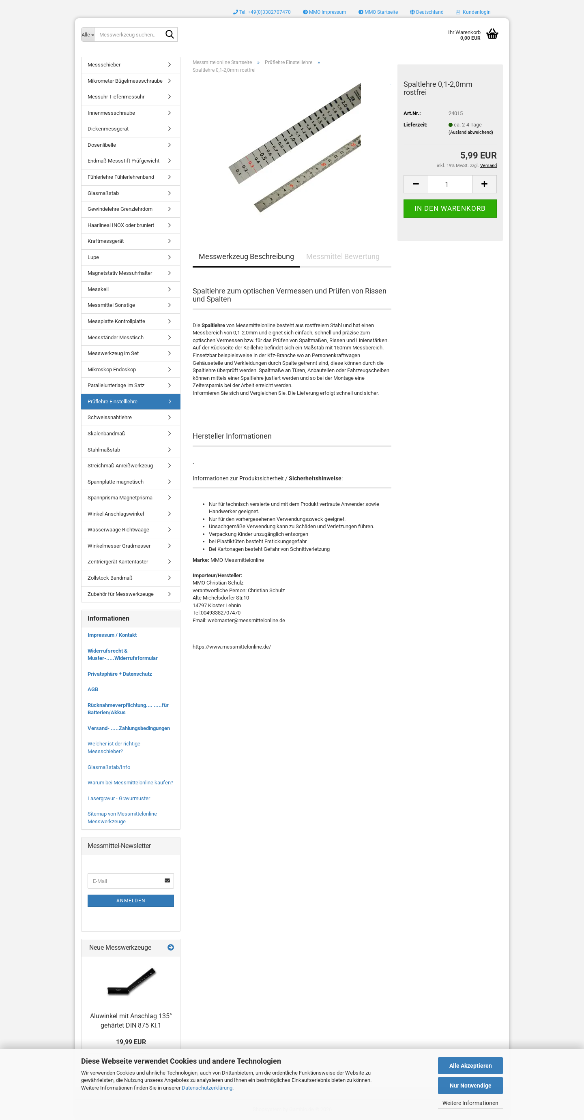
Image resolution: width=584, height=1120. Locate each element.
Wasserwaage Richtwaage (118, 530)
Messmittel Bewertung (343, 256)
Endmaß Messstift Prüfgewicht (123, 161)
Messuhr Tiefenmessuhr (116, 97)
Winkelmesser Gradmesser (119, 546)
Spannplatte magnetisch (116, 482)
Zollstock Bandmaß (110, 578)
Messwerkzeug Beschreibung (246, 256)
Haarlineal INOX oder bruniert (121, 225)
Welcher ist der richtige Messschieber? (114, 747)
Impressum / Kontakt (112, 635)
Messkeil (98, 289)
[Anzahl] (450, 184)
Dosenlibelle (102, 145)
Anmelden (131, 901)
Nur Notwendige (471, 1085)
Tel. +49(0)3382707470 (262, 12)
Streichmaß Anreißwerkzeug (120, 466)
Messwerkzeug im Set (113, 353)
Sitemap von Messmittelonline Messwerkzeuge (122, 817)
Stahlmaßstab (104, 450)
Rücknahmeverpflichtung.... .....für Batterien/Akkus (128, 709)
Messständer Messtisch (116, 337)
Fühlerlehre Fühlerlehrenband (121, 177)
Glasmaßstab (103, 193)
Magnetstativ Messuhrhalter (120, 273)
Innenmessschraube (111, 113)
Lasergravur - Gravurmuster (119, 798)
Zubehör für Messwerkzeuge (121, 594)
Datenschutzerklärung (207, 1088)
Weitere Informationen (470, 1103)
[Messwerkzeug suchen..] (87, 34)
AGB (93, 689)
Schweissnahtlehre (110, 417)
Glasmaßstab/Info (109, 767)
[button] (427, 12)
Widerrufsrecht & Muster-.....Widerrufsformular (123, 655)
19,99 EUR (131, 1042)
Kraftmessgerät (106, 241)
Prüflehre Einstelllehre (112, 401)
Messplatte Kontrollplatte (116, 321)
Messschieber (104, 65)
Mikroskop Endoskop (112, 369)
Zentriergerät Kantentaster (118, 562)
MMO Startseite (378, 12)
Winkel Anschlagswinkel (116, 514)
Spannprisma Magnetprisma (120, 498)
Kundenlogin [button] (473, 12)
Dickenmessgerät (108, 129)
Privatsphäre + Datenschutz (120, 674)
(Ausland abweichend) (471, 132)
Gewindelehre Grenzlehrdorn (120, 209)
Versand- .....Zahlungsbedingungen (129, 728)
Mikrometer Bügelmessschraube (125, 81)
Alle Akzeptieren (470, 1065)
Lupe (93, 257)
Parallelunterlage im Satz (116, 385)
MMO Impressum (324, 12)
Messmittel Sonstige (111, 305)
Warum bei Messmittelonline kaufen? (130, 783)
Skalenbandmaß (106, 433)
